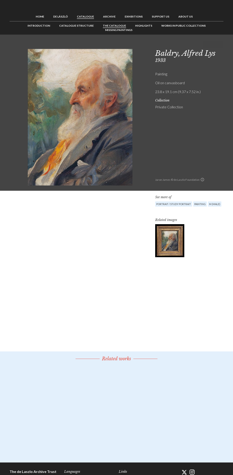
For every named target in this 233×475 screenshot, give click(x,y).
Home (40, 16)
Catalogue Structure (76, 25)
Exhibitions (134, 16)
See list (213, 44)
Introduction (39, 25)
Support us (160, 16)
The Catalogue (114, 25)
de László (60, 16)
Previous (206, 44)
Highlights (143, 25)
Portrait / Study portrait (173, 204)
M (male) (214, 204)
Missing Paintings (118, 30)
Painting (200, 204)
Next (220, 44)
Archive (109, 16)
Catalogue (85, 16)
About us (185, 16)
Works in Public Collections (183, 25)
